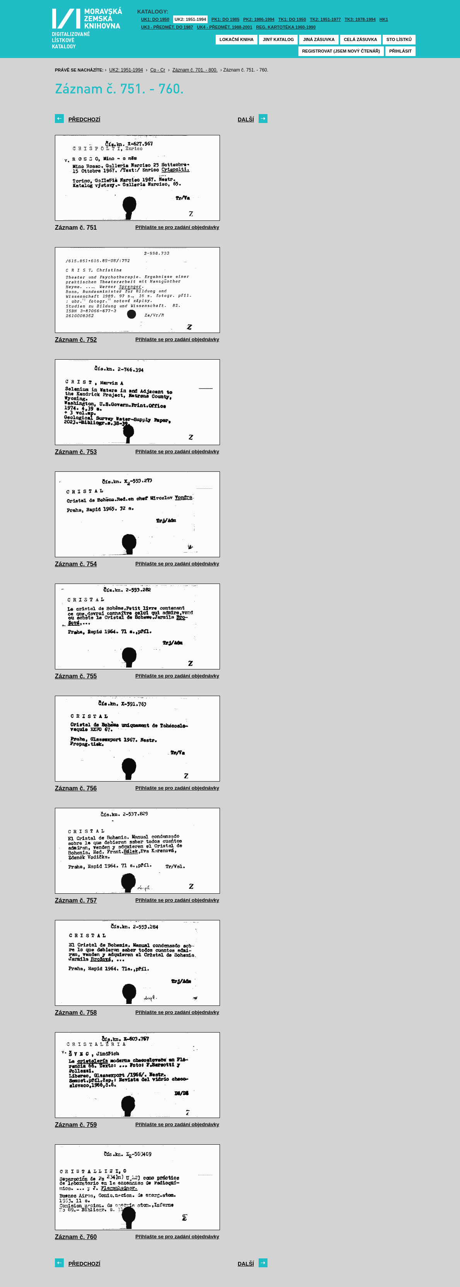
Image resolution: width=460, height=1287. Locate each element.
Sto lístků (399, 39)
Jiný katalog (278, 39)
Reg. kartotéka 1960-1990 (286, 27)
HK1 (384, 19)
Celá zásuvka (360, 39)
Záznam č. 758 (76, 1012)
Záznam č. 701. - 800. (195, 70)
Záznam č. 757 (76, 900)
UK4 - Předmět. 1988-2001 (224, 27)
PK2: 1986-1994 (258, 19)
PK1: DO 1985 (225, 19)
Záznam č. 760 (76, 1237)
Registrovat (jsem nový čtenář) (341, 51)
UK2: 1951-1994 (190, 19)
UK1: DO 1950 (155, 19)
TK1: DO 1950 (292, 19)
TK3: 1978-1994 (360, 19)
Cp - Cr (157, 70)
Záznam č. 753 (76, 452)
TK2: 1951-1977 (325, 19)
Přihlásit (400, 51)
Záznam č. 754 (76, 564)
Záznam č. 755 (76, 676)
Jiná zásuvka (318, 39)
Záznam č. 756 (76, 788)
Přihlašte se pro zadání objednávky (177, 227)
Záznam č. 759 (76, 1124)
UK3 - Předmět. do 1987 (167, 27)
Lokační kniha (237, 39)
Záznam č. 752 (76, 339)
